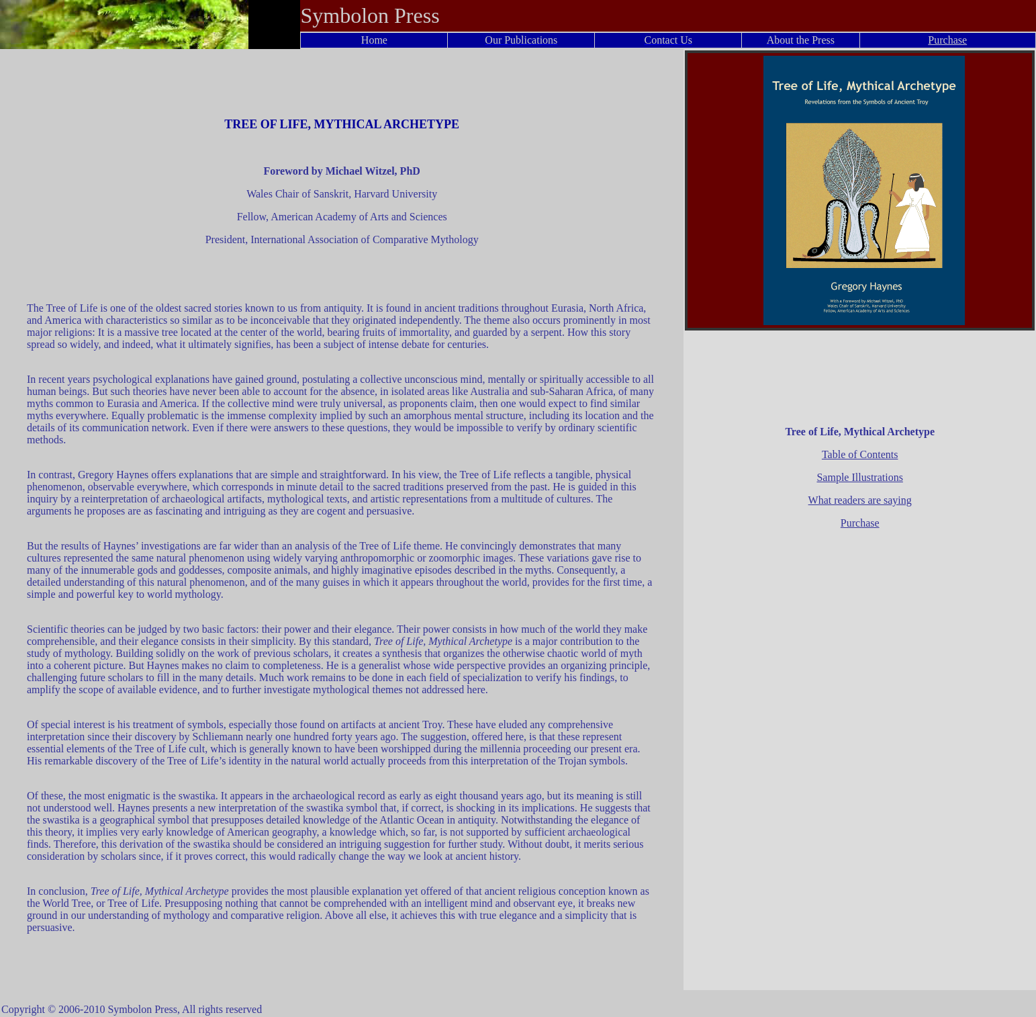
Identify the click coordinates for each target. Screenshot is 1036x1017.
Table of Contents (860, 454)
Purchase (947, 40)
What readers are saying (860, 500)
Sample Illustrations (859, 477)
